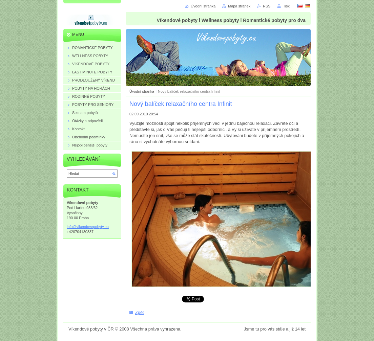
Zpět (139, 312)
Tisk (286, 6)
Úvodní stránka (141, 91)
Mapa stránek (239, 6)
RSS (266, 6)
